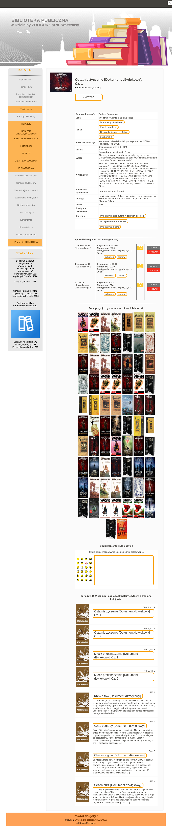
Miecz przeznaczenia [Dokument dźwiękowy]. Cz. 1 (116, 655)
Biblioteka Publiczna (40, 20)
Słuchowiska (106, 137)
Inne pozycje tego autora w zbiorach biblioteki (122, 216)
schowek (109, 257)
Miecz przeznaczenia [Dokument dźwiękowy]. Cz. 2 (116, 676)
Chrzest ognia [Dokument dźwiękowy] (119, 755)
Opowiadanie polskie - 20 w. (113, 132)
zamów (121, 257)
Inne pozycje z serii (109, 227)
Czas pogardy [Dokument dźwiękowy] (119, 725)
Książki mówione (108, 127)
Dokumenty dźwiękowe (111, 122)
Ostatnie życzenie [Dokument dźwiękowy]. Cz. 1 (122, 613)
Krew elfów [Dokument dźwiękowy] (117, 696)
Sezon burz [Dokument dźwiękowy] (117, 785)
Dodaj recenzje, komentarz (113, 221)
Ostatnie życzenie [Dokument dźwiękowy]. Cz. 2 (122, 634)
